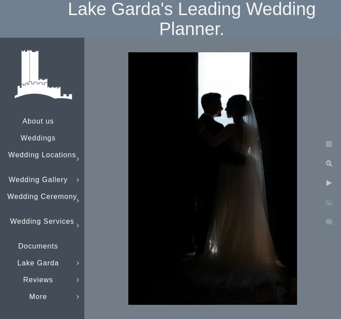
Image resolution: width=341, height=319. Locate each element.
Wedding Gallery (38, 179)
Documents (38, 246)
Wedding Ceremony (42, 196)
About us (38, 121)
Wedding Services (42, 221)
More (38, 296)
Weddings (38, 138)
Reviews (38, 280)
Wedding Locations (42, 155)
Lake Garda (38, 263)
